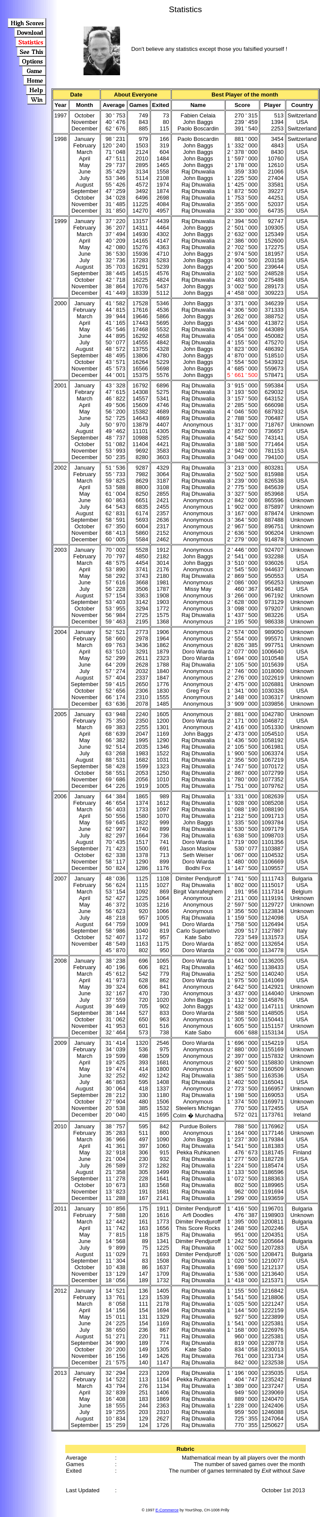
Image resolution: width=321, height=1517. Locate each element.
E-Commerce (166, 1510)
